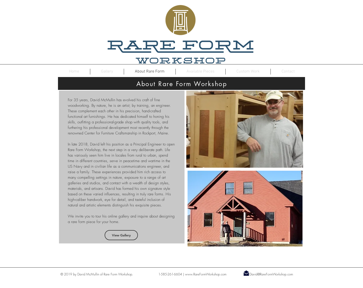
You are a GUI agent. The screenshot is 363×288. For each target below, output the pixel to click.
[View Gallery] (121, 235)
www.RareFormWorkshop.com (205, 274)
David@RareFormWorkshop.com (271, 274)
